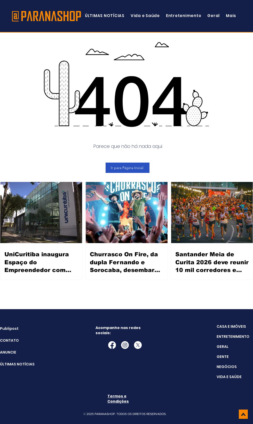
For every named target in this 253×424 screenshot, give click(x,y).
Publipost (9, 328)
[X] (138, 345)
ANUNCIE (8, 352)
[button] (231, 16)
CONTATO (9, 340)
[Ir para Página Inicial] (127, 168)
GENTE (223, 356)
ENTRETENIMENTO (233, 336)
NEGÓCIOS (227, 366)
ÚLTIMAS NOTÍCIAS (13, 364)
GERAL (222, 346)
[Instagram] (125, 345)
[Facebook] (112, 345)
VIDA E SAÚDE (229, 376)
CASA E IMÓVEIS (231, 326)
